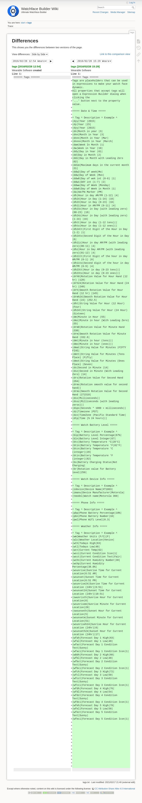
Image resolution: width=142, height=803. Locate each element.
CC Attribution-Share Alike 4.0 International (115, 788)
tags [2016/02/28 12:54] (26, 66)
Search (133, 7)
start (23, 23)
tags (29, 23)
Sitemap (131, 12)
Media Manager (118, 12)
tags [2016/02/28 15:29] (85, 66)
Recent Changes (100, 12)
